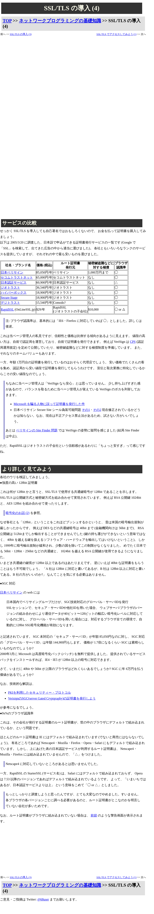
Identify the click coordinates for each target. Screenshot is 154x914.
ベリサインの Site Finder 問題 (37, 430)
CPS (133, 341)
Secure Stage (9, 297)
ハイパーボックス (13, 292)
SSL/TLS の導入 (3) (21, 34)
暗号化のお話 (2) (17, 513)
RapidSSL (7, 309)
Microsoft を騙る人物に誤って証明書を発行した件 (49, 404)
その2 (97, 409)
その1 (86, 409)
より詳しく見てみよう (27, 469)
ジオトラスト (10, 287)
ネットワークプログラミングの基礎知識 (60, 20)
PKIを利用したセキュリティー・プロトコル (39, 692)
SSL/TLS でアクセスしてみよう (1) (116, 34)
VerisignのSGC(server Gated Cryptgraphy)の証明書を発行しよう (52, 698)
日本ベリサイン (12, 272)
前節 (94, 815)
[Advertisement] (17, 96)
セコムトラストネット (17, 277)
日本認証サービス (13, 282)
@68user (43, 899)
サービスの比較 (19, 223)
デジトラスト (10, 302)
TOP (7, 20)
